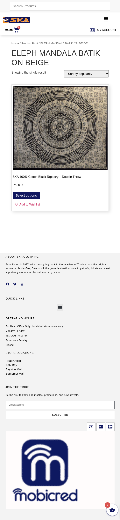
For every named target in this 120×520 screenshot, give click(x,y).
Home (15, 43)
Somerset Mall (15, 373)
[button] (106, 20)
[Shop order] (86, 73)
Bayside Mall (14, 369)
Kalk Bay (11, 365)
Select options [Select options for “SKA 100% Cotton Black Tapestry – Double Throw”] (26, 195)
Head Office (13, 360)
